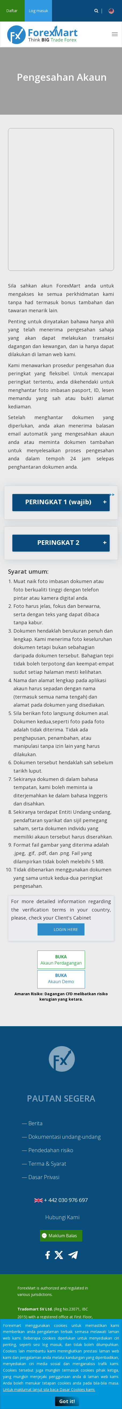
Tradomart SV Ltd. (35, 1309)
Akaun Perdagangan (61, 960)
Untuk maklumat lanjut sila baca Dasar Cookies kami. (49, 1389)
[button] (111, 11)
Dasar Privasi (43, 1177)
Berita (35, 1123)
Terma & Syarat (47, 1163)
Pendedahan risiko (50, 1150)
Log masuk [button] (38, 10)
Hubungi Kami (61, 1217)
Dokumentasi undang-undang (64, 1136)
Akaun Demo (61, 978)
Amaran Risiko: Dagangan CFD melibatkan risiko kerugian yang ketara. (61, 996)
